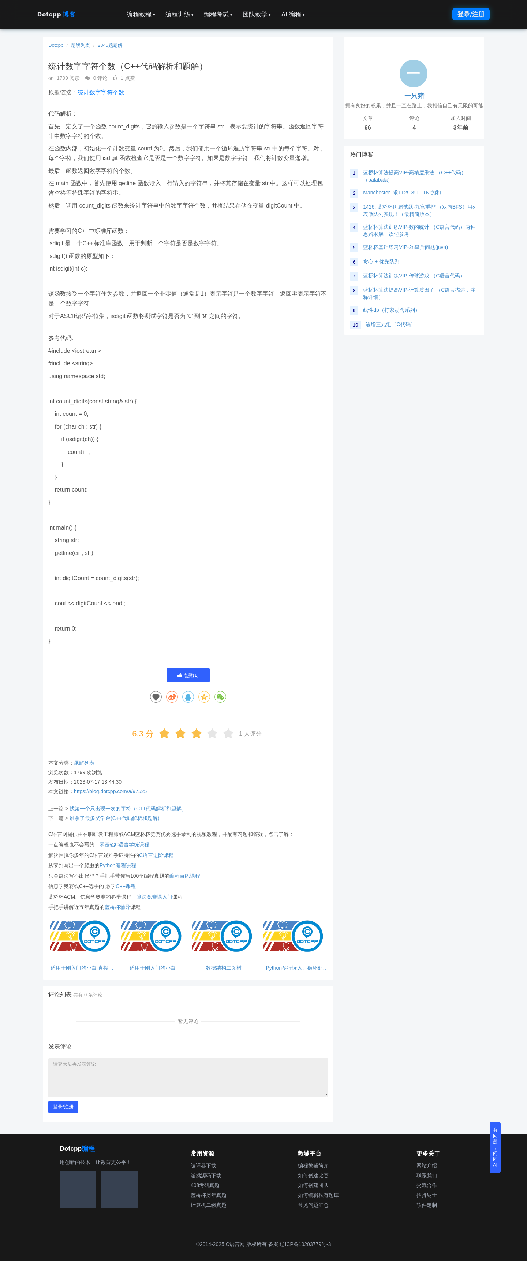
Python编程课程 (118, 865)
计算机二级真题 (209, 1205)
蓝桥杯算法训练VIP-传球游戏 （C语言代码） (414, 276)
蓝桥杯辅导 (117, 907)
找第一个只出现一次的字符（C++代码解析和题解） (128, 809)
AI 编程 (292, 14)
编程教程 (141, 14)
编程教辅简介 (313, 1165)
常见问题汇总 (313, 1205)
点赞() (188, 675)
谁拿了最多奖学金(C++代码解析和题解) (115, 818)
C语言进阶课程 (156, 855)
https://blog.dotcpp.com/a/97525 (110, 791)
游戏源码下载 (206, 1175)
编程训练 (179, 14)
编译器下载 (203, 1165)
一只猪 (414, 96)
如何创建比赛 (313, 1175)
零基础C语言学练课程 (124, 844)
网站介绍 (426, 1165)
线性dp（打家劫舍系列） (391, 310)
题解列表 (80, 45)
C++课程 (125, 886)
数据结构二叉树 (224, 968)
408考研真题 (205, 1185)
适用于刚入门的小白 (153, 968)
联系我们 (426, 1175)
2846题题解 (110, 45)
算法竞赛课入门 (154, 897)
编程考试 (218, 14)
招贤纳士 (426, 1195)
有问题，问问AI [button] (495, 1147)
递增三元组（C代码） (390, 324)
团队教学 (257, 14)
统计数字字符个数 (101, 92)
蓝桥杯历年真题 (209, 1195)
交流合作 (426, 1185)
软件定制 (426, 1205)
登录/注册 (471, 14)
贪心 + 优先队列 (381, 261)
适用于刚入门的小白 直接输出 (82, 968)
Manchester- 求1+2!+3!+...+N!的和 (402, 192)
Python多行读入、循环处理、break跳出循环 (294, 968)
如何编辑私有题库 (318, 1195)
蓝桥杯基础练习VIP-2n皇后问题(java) (405, 247)
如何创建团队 (313, 1185)
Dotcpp (56, 14)
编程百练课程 (184, 876)
